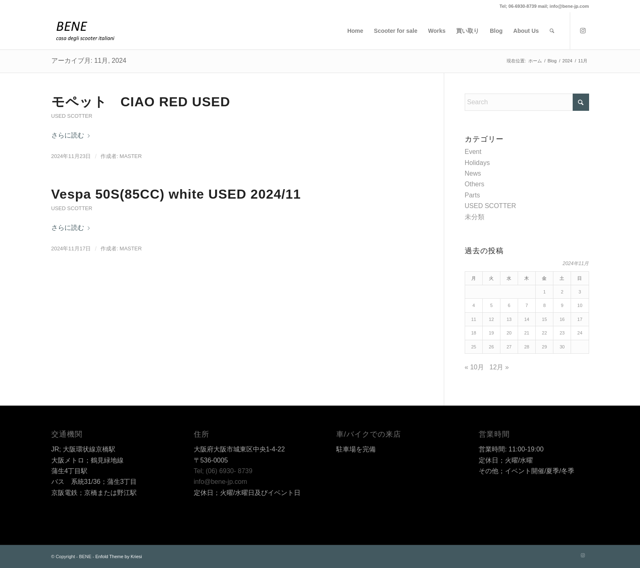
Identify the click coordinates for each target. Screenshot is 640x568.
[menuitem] (355, 30)
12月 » (499, 367)
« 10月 (474, 367)
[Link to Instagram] (583, 30)
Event (473, 151)
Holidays (477, 162)
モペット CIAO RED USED (140, 101)
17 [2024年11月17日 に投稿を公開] (579, 319)
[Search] (552, 30)
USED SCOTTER (71, 116)
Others (474, 184)
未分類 (474, 216)
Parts (472, 195)
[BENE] (85, 30)
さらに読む (71, 135)
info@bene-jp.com (220, 481)
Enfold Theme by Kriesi (118, 556)
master (130, 156)
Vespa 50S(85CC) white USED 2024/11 (176, 194)
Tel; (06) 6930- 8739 (223, 470)
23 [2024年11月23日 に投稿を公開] (562, 332)
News (473, 173)
